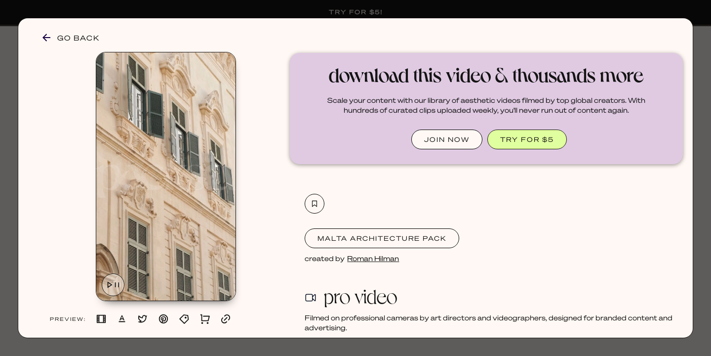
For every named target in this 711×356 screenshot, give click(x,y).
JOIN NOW (447, 139)
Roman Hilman (373, 258)
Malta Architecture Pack (381, 238)
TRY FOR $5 (527, 139)
